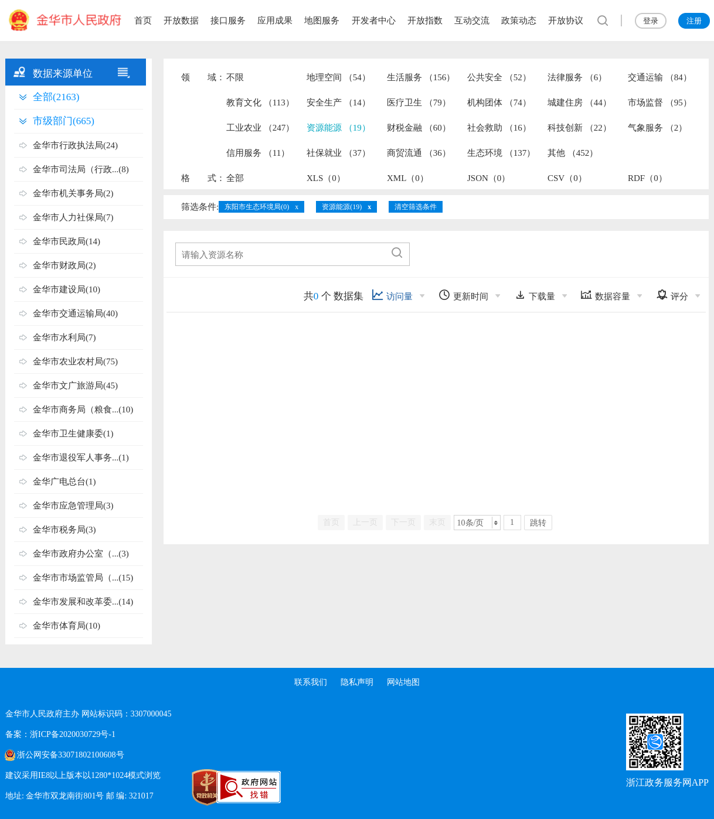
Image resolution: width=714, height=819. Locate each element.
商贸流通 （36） (419, 153)
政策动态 (518, 20)
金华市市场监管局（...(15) (83, 577)
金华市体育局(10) (66, 625)
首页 (143, 20)
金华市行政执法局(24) (75, 145)
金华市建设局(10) (66, 289)
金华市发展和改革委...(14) (83, 601)
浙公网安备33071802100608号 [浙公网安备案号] (70, 754)
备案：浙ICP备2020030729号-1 (60, 734)
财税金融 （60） (419, 127)
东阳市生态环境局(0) (257, 207)
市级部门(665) (63, 121)
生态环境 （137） (501, 153)
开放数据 (181, 20)
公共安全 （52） (499, 77)
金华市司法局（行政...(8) (81, 169)
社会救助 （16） (499, 127)
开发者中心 (374, 20)
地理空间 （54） (338, 77)
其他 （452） (573, 153)
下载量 (534, 295)
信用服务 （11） (258, 153)
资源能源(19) (342, 207)
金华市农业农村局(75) (75, 361)
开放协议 (565, 20)
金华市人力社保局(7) (73, 217)
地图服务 (321, 20)
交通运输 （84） (660, 77)
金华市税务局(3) (64, 529)
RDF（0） (647, 178)
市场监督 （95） (660, 102)
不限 (235, 77)
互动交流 (471, 20)
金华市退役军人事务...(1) (81, 457)
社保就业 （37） (338, 153)
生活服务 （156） (421, 77)
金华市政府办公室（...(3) (81, 553)
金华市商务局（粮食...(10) (83, 409)
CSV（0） (567, 178)
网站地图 (403, 682)
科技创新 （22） (579, 127)
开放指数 (425, 20)
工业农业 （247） (260, 127)
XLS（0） (326, 178)
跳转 (538, 522)
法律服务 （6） (577, 77)
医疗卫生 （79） (419, 102)
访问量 (392, 295)
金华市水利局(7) (64, 337)
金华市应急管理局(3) (73, 505)
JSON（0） (488, 178)
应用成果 (275, 20)
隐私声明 (357, 682)
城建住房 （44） (579, 102)
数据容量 (605, 295)
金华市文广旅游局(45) (75, 385)
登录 (650, 20)
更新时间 (463, 295)
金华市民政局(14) (66, 241)
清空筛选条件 (416, 207)
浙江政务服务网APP (667, 782)
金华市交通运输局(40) (75, 313)
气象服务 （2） (657, 127)
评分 (672, 295)
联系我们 (310, 682)
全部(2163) (56, 97)
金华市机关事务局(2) (73, 193)
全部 (235, 178)
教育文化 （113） (260, 102)
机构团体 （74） (499, 102)
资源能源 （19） (338, 127)
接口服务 (228, 20)
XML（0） (408, 178)
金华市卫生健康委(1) (73, 433)
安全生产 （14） (338, 102)
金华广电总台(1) (64, 481)
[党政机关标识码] (181, 787)
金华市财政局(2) (64, 265)
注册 (694, 20)
